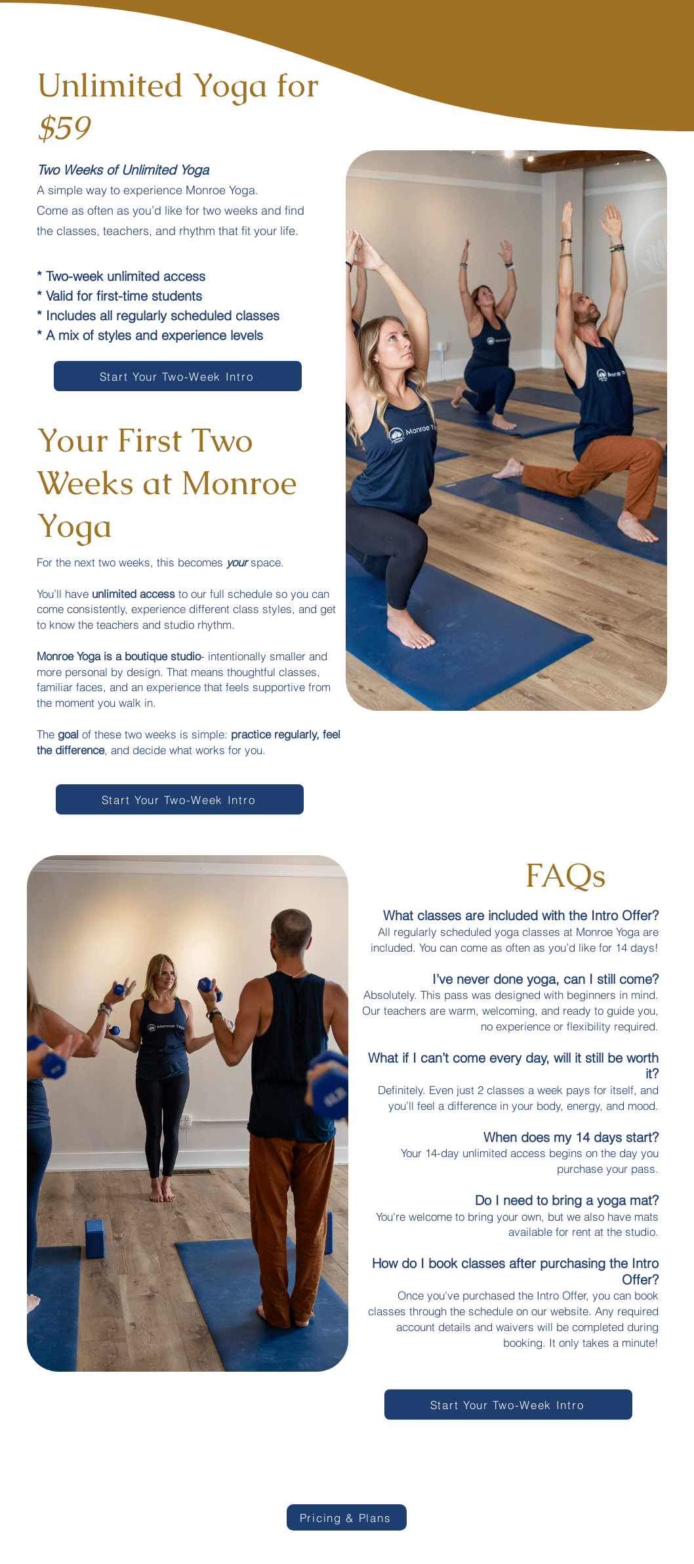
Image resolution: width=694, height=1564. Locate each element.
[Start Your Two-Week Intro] (178, 376)
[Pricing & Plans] (347, 1517)
